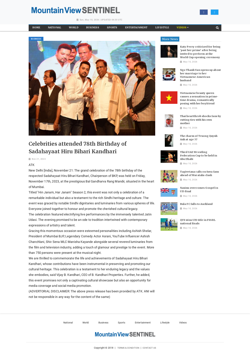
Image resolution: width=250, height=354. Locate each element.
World (85, 322)
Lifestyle (164, 322)
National (68, 322)
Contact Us (149, 348)
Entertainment (143, 322)
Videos (183, 322)
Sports (121, 322)
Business (103, 322)
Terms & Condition (128, 348)
